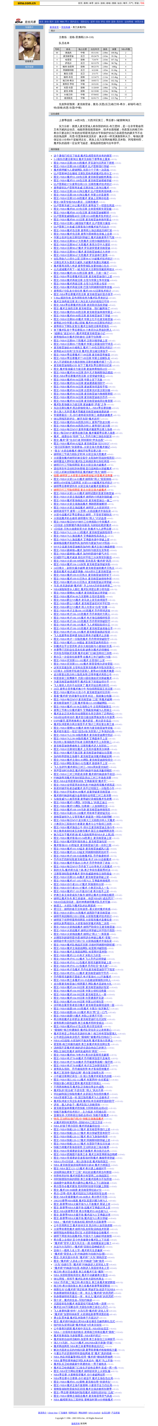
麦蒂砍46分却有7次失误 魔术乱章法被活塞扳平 (81, 351)
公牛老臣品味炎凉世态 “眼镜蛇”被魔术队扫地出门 (83, 1037)
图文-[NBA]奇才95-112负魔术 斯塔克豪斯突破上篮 (83, 962)
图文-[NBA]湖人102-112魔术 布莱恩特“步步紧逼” (82, 1079)
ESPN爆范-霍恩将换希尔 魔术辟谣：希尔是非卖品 (82, 720)
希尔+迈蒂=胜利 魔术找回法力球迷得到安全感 (80, 1193)
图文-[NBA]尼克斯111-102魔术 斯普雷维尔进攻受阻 (83, 663)
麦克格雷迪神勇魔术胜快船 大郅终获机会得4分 (81, 1108)
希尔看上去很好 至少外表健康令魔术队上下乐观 (81, 1239)
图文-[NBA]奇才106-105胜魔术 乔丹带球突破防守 (82, 621)
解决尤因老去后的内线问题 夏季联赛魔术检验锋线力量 (85, 1349)
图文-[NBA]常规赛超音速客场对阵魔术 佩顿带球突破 (84, 1157)
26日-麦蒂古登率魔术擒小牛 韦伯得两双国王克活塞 (83, 688)
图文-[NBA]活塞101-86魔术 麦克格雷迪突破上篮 (81, 877)
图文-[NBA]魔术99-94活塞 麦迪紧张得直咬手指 (81, 386)
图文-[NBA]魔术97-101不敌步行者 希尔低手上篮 (81, 891)
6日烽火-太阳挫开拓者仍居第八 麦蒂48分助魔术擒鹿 (84, 671)
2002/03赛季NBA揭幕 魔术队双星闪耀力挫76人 (81, 1200)
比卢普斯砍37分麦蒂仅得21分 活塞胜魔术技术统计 (83, 184)
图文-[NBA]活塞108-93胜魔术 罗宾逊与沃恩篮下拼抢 (84, 162)
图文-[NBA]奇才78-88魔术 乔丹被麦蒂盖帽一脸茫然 (83, 1062)
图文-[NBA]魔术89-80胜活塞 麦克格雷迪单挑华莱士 (83, 312)
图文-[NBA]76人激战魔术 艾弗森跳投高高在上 (80, 536)
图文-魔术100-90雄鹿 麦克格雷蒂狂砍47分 (78, 1190)
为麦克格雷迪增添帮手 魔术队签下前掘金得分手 (81, 681)
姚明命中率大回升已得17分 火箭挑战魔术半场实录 (83, 941)
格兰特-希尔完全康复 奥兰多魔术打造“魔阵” (79, 1271)
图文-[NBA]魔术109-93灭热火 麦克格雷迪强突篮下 (83, 575)
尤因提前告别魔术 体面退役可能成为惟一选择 (80, 1303)
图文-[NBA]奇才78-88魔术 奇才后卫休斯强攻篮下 (82, 1065)
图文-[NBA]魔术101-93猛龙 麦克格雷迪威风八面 (81, 848)
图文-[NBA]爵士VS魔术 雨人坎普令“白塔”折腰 (80, 607)
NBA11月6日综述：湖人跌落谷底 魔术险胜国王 (81, 1161)
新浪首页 (54, 27)
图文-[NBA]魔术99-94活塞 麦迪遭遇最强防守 (79, 383)
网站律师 (83, 1413)
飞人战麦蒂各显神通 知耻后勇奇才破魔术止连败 (81, 635)
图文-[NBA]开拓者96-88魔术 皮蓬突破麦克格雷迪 (82, 791)
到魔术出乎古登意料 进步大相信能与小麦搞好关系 (83, 646)
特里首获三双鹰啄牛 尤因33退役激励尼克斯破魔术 (83, 678)
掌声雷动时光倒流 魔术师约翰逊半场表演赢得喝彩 (83, 770)
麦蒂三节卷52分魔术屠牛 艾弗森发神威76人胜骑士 (83, 710)
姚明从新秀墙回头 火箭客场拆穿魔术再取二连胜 (81, 923)
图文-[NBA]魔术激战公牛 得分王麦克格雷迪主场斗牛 (84, 827)
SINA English (94, 1413)
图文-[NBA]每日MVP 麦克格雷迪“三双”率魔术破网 (83, 699)
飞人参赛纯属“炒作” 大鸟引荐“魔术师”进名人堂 (81, 1310)
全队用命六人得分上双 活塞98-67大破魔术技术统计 (83, 258)
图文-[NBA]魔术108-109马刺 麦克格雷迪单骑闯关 (82, 809)
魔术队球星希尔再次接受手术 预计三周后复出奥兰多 (84, 724)
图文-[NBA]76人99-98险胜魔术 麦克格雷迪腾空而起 (83, 735)
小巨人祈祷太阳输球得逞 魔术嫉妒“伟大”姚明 (80, 472)
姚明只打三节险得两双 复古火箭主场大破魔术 (80, 464)
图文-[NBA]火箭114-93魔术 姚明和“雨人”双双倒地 (82, 479)
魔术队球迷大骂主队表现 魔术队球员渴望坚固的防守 (84, 1101)
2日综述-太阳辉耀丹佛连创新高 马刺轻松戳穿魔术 (82, 525)
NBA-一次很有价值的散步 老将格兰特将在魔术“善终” (84, 1332)
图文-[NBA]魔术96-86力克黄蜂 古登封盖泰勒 (79, 596)
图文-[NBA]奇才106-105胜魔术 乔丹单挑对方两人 (82, 614)
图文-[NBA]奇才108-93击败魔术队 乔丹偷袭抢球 (81, 855)
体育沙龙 (139, 21)
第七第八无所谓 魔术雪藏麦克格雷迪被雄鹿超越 (81, 411)
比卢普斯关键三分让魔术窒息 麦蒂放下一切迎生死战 (84, 205)
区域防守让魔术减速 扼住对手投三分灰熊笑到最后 (83, 557)
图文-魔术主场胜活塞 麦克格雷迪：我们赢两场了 (82, 308)
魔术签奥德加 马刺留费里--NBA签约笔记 (77, 1335)
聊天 (125, 3)
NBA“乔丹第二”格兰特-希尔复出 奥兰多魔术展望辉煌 (84, 1282)
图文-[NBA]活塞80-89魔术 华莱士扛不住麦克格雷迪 (83, 319)
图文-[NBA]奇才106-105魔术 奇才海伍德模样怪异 (82, 617)
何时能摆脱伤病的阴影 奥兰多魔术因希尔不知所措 (83, 1179)
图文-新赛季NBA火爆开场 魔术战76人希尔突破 (81, 1218)
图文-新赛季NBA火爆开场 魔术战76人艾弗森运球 (82, 1214)
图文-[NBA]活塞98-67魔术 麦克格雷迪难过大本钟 (82, 251)
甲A (67, 21)
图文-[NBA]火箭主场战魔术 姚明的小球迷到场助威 (83, 496)
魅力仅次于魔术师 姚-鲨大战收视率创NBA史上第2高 (84, 834)
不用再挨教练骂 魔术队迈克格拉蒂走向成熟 (79, 1086)
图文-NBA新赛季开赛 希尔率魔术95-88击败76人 (81, 1211)
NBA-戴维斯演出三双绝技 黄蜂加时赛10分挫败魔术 (83, 1399)
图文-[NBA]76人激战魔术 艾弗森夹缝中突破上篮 (82, 539)
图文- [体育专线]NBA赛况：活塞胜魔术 (76, 202)
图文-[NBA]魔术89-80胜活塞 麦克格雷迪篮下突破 (82, 315)
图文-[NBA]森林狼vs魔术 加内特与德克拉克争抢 (81, 550)
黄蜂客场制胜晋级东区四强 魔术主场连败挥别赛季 (83, 1389)
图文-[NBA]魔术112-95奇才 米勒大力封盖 (77, 955)
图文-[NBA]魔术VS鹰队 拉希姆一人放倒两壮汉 (81, 806)
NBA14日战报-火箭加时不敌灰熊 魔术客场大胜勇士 (83, 1040)
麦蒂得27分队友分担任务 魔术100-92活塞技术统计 (82, 290)
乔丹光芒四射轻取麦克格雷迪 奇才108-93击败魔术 (82, 859)
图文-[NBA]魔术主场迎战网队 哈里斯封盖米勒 (80, 951)
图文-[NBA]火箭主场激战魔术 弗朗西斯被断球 (80, 504)
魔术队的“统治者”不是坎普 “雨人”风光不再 (78, 1090)
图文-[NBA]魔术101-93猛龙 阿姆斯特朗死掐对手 (81, 852)
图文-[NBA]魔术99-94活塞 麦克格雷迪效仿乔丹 (81, 397)
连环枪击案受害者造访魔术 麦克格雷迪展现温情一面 (84, 1005)
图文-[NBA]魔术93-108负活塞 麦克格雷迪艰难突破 (83, 180)
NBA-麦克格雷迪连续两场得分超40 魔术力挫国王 (82, 1165)
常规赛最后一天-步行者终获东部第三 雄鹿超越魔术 (83, 415)
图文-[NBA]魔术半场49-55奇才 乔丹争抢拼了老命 (82, 862)
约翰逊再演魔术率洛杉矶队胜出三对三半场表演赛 (82, 777)
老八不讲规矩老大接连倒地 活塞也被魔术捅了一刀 (83, 361)
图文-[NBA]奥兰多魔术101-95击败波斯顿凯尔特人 (82, 980)
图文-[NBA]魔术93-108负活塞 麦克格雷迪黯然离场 (83, 177)
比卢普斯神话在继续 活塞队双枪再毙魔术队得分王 (83, 173)
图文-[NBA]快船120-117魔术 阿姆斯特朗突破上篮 (82, 1140)
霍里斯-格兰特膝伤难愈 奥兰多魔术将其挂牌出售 (82, 1044)
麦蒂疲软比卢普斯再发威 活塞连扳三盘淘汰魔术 (81, 187)
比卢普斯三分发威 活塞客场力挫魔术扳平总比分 (81, 226)
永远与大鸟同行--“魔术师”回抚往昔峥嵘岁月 (79, 1246)
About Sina (52, 1413)
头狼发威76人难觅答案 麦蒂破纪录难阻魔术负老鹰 (83, 799)
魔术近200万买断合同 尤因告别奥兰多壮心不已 (81, 1307)
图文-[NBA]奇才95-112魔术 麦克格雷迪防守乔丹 (81, 973)
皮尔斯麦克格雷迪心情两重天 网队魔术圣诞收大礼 (83, 983)
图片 (52, 21)
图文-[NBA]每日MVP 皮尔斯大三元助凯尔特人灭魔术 (84, 820)
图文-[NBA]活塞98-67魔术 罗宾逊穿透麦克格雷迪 (82, 248)
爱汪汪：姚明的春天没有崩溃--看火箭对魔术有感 (82, 909)
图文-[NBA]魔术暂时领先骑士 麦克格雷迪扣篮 (80, 841)
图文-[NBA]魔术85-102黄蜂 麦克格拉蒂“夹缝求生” (82, 1381)
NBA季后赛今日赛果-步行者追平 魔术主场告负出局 (83, 1378)
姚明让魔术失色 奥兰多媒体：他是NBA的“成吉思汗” (84, 898)
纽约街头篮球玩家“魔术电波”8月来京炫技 (78, 1325)
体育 (91, 3)
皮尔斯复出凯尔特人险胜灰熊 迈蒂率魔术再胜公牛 (83, 674)
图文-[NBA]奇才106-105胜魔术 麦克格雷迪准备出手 (83, 628)
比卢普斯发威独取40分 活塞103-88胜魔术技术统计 (82, 216)
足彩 (57, 21)
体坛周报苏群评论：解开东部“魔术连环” (77, 418)
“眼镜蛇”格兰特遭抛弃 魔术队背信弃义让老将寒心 (83, 1030)
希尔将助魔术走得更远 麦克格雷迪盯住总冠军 (80, 1019)
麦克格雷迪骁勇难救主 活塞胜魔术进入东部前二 (81, 745)
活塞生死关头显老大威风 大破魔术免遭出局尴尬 (81, 262)
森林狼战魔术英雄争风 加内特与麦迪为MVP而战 (82, 543)
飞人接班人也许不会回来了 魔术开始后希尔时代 (81, 685)
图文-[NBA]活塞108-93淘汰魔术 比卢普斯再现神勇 (83, 191)
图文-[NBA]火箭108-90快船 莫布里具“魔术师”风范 (82, 560)
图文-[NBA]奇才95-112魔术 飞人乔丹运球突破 (80, 958)
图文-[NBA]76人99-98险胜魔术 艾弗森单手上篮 (81, 738)
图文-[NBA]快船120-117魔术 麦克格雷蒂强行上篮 (82, 1129)
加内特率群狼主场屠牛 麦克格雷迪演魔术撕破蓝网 (83, 756)
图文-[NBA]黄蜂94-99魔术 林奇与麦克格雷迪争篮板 (83, 728)
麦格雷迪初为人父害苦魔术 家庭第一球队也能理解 (83, 816)
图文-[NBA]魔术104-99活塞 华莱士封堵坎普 (79, 1001)
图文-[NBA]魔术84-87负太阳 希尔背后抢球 (78, 1026)
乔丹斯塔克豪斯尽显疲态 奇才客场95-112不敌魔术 (82, 976)
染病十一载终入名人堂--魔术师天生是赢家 (78, 1250)
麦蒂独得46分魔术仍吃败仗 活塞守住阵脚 (77, 337)
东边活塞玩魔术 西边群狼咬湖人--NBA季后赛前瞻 (82, 408)
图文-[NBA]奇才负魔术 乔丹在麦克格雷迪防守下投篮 (84, 969)
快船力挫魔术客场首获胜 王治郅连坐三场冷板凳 (81, 1147)
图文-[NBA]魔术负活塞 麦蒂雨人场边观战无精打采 (83, 230)
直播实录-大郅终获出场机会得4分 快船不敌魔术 (81, 1115)
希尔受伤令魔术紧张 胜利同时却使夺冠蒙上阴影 (81, 1186)
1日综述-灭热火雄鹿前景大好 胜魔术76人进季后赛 (82, 529)
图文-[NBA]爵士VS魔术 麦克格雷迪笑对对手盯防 (82, 603)
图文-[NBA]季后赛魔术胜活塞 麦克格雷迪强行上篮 (83, 276)
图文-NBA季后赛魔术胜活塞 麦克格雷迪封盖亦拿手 (83, 294)
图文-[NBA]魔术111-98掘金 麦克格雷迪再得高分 (81, 642)
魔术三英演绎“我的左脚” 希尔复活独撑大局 (79, 1072)
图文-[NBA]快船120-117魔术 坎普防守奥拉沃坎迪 (82, 1143)
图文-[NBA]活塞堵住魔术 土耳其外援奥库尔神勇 (82, 749)
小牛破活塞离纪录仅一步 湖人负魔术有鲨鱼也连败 (83, 1076)
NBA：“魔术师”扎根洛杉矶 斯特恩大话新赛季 (80, 1222)
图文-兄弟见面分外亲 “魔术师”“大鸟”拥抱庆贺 (80, 1257)
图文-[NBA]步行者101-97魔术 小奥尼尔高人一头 (81, 887)
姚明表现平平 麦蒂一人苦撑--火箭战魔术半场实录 (82, 511)
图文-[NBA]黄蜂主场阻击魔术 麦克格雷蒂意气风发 (83, 1396)
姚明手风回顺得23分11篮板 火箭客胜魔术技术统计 (83, 916)
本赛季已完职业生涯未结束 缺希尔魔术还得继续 (81, 649)
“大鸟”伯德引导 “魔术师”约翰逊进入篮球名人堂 (81, 1264)
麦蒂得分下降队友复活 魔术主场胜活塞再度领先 (81, 326)
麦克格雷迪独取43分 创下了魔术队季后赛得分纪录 (83, 365)
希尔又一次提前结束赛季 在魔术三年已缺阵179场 (82, 656)
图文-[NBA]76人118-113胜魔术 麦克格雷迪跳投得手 (83, 532)
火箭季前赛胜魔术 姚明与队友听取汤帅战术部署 (81, 1229)
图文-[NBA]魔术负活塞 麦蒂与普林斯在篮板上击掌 (83, 234)
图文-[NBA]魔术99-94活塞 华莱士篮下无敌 (78, 379)
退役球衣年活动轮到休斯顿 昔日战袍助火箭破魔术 (83, 468)
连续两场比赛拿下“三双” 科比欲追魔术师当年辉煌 (83, 1172)
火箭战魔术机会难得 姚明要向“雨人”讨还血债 (80, 518)
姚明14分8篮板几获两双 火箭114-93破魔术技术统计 (83, 482)
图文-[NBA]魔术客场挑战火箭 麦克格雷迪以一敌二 (83, 500)
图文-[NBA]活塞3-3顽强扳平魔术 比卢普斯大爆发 (82, 223)
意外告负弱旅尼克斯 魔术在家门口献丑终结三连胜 (83, 653)
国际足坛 (85, 21)
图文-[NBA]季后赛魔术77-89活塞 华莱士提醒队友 (82, 358)
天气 (131, 3)
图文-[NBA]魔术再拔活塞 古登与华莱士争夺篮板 (82, 280)
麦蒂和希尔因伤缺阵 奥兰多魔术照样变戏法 (79, 1023)
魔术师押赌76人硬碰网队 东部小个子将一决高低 (81, 169)
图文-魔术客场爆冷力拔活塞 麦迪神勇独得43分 (81, 369)
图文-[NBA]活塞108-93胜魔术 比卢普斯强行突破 (81, 166)
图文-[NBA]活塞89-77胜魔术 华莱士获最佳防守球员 (83, 344)
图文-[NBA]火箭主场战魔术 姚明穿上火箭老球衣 (82, 507)
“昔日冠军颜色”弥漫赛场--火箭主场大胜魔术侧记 (82, 447)
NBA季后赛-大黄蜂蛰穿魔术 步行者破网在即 (79, 1374)
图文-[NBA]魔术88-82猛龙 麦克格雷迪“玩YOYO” (82, 443)
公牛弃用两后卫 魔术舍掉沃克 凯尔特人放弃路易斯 (83, 1225)
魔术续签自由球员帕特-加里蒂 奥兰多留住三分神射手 (84, 1339)
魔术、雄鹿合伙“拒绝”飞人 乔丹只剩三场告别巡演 (83, 436)
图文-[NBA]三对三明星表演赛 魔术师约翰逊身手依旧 (84, 774)
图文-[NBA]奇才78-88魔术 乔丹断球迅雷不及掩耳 (82, 1058)
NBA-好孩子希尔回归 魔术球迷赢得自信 (77, 1126)
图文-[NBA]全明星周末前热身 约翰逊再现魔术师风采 (84, 784)
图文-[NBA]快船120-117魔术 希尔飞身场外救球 (81, 1136)
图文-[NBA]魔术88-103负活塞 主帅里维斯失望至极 (83, 209)
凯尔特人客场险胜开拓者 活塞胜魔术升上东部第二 (83, 742)
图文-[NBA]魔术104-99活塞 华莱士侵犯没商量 (80, 990)
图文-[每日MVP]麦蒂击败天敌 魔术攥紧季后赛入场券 (84, 433)
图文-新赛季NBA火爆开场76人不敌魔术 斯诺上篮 (82, 1204)
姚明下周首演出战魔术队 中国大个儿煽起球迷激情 (83, 1236)
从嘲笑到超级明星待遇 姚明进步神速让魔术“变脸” (83, 937)
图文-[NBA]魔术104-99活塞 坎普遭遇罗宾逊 (79, 998)
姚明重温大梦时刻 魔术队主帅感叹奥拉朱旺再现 (81, 461)
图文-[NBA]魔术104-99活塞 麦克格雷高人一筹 (80, 994)
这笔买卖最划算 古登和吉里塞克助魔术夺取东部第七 (84, 667)
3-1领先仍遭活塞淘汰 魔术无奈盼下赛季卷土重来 (82, 159)
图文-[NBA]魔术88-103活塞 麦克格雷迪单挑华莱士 (83, 219)
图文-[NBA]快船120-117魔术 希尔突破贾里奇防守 (82, 1133)
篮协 (113, 21)
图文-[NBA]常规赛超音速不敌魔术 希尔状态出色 (82, 1150)
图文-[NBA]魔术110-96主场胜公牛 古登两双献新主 (83, 706)
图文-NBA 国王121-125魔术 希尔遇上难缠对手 (80, 1168)
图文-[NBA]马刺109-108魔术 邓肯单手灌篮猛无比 (82, 813)
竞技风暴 (65, 27)
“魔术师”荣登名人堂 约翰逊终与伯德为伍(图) (80, 1253)
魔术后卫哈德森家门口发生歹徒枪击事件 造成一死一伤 (85, 1367)
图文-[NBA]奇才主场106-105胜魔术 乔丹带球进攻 (82, 610)
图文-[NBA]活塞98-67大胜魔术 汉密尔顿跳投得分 (82, 241)
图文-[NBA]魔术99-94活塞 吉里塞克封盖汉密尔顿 (82, 390)
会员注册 (106, 1413)
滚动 (46, 21)
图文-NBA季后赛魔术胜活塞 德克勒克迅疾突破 (81, 305)
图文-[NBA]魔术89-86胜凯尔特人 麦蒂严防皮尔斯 (82, 422)
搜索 (114, 3)
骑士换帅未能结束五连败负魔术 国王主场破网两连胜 (84, 831)
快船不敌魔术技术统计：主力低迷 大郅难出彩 (80, 1111)
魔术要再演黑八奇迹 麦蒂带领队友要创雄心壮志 (81, 265)
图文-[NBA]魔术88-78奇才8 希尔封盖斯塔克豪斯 (81, 1054)
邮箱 (108, 3)
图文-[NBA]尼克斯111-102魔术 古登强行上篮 (79, 660)
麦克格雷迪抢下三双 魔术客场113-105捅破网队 (80, 703)
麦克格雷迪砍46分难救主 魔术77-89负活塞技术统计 (83, 347)
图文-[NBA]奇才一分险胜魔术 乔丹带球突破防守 (82, 639)
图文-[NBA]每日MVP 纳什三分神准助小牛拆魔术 (82, 521)
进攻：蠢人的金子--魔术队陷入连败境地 (77, 1104)
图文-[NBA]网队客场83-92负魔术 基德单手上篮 (81, 763)
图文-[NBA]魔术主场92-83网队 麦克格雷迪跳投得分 (83, 759)
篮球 (93, 21)
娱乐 (97, 3)
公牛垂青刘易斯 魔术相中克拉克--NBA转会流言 (81, 1328)
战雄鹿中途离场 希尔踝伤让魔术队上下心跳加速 (81, 1182)
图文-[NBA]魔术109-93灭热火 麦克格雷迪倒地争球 (83, 578)
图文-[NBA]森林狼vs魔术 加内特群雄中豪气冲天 (81, 553)
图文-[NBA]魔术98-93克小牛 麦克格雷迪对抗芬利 (82, 692)
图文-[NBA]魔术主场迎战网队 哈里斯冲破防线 (80, 948)
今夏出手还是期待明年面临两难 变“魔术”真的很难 (83, 1353)
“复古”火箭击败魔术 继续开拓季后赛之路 (77, 450)
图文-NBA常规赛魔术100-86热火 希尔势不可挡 (80, 1197)
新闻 (86, 3)
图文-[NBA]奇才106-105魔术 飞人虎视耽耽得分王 (82, 624)
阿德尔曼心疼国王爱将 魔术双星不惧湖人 (77, 1083)
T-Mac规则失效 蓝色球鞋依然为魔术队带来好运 (81, 297)
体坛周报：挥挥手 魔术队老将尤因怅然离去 (79, 1278)
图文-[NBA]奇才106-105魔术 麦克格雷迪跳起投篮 (82, 632)
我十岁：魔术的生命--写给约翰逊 (73, 1300)
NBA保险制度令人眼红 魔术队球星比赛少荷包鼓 (82, 589)
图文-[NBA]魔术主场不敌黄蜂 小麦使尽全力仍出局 (83, 1385)
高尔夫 (120, 21)
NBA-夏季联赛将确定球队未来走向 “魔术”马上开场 (83, 1360)
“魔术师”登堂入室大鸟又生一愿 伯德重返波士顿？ (83, 1243)
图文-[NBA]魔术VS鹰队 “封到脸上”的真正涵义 (80, 802)
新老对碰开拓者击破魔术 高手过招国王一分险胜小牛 (84, 788)
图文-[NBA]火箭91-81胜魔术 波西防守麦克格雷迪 (82, 912)
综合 (98, 21)
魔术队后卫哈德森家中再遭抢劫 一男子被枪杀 (80, 1364)
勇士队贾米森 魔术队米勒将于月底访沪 (76, 1317)
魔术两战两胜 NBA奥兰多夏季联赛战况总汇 (79, 1346)
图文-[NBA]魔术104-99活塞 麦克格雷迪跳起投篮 (81, 987)
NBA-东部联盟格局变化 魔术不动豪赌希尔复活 (81, 1275)
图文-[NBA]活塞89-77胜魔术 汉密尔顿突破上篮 (81, 340)
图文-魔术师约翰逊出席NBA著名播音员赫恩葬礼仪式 (84, 1321)
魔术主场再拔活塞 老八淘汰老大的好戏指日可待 (81, 301)
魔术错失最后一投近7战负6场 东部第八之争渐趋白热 (84, 731)
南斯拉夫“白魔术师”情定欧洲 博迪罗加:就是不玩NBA (84, 1289)
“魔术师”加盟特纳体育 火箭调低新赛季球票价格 (81, 1314)
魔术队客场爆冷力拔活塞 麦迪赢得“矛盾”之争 (80, 404)
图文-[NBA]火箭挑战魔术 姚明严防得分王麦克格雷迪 (84, 927)
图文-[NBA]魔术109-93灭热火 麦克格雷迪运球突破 (83, 582)
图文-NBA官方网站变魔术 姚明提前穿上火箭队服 (82, 1371)
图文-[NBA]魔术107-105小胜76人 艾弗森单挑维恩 (82, 880)
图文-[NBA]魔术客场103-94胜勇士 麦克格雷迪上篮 (83, 838)
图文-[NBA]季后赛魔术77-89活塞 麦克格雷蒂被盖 (82, 354)
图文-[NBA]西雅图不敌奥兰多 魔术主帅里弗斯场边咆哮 (85, 1154)
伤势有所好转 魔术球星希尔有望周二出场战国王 (81, 1175)
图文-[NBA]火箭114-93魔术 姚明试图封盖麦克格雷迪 (84, 493)
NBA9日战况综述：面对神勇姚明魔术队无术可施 (82, 902)
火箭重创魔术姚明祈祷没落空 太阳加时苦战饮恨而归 (84, 457)
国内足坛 (74, 21)
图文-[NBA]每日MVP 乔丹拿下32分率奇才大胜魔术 (83, 866)
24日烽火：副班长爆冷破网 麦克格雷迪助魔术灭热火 (84, 568)
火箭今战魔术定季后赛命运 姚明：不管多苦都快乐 (83, 514)
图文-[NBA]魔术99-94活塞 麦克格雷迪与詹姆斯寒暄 (83, 393)
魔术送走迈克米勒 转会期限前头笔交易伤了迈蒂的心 (84, 713)
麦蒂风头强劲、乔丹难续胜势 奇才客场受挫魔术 (81, 1069)
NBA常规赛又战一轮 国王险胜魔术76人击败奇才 (82, 1097)
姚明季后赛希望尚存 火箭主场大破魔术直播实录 (81, 486)
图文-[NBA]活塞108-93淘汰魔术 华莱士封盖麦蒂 (81, 194)
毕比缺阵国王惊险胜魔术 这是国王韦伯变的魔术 (81, 1094)
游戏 (103, 3)
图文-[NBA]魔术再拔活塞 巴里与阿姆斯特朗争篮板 (83, 287)
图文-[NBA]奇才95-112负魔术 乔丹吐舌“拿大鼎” (81, 966)
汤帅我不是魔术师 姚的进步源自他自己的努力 (80, 1047)
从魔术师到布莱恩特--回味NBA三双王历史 (78, 1122)
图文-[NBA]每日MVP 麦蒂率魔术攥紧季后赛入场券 (83, 429)
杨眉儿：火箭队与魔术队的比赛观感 (75, 905)
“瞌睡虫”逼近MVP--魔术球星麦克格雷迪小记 (79, 333)
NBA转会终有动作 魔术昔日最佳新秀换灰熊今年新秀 (84, 717)
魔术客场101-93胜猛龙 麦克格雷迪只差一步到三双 (82, 845)
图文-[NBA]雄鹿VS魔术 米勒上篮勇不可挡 (78, 1015)
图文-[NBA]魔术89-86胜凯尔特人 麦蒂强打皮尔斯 (82, 425)
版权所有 (76, 1423)
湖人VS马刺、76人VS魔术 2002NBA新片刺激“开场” (83, 1342)
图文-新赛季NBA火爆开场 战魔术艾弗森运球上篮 (82, 1207)
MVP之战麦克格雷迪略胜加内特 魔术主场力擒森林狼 (84, 546)
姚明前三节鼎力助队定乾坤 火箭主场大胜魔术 (80, 454)
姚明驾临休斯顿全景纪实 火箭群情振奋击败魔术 (81, 1232)
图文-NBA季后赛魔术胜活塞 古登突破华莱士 (79, 376)
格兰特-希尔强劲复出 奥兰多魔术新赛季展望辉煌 (82, 1285)
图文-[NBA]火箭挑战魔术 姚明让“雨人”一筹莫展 (81, 934)
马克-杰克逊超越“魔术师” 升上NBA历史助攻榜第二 (83, 585)
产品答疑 (115, 1413)
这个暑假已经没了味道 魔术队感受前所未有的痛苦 (83, 155)
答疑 (137, 3)
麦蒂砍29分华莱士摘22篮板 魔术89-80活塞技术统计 (83, 322)
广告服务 (63, 1413)
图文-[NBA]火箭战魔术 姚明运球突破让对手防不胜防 (84, 930)
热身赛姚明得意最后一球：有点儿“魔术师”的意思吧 (84, 1293)
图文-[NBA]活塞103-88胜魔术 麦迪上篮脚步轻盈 (81, 198)
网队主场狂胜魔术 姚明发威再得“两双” (76, 1051)
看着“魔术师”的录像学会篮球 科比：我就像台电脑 (83, 696)
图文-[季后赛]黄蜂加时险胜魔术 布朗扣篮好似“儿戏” (84, 1392)
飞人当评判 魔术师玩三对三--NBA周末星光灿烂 (81, 767)
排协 (108, 21)
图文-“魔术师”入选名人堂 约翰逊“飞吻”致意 (79, 1261)
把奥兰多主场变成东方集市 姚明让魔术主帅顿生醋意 (84, 895)
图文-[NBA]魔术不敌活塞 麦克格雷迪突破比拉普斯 (83, 752)
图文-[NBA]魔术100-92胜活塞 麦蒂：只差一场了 (81, 273)
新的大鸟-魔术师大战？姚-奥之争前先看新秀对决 (82, 870)
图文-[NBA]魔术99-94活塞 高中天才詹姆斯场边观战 (83, 372)
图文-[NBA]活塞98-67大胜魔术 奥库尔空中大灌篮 (82, 244)
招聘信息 (73, 1413)
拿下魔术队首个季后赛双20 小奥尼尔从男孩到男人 (83, 330)
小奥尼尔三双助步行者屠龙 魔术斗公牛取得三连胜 (83, 824)
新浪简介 (42, 1413)
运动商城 (129, 21)
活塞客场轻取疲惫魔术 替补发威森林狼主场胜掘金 (83, 873)
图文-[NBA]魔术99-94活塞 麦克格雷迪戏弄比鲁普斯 (83, 401)
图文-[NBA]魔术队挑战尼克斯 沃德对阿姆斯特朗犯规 (84, 944)
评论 (103, 21)
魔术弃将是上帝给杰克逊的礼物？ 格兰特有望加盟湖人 (85, 1033)
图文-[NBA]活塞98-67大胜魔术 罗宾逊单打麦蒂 (81, 255)
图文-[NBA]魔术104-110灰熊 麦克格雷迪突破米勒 (82, 564)
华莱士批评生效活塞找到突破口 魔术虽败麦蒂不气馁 (84, 237)
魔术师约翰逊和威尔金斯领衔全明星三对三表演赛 (82, 795)
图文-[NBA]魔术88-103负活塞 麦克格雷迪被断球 (81, 212)
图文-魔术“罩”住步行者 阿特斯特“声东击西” (79, 440)
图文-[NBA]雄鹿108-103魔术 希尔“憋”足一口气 (80, 1012)
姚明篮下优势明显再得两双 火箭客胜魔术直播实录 (83, 919)
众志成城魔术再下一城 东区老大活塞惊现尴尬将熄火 (84, 269)
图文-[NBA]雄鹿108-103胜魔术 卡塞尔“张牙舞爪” (82, 1008)
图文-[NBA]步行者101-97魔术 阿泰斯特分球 (79, 884)
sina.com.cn (27, 3)
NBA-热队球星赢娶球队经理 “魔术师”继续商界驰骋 (83, 1356)
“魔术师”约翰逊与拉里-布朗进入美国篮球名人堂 (81, 1268)
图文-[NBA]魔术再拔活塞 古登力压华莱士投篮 (80, 283)
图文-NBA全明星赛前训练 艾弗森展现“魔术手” (80, 781)
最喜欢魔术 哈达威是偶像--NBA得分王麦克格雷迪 (82, 571)
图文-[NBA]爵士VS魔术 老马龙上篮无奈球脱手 (81, 600)
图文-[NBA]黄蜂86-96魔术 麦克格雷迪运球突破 (81, 592)
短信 (120, 3)
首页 (80, 3)
